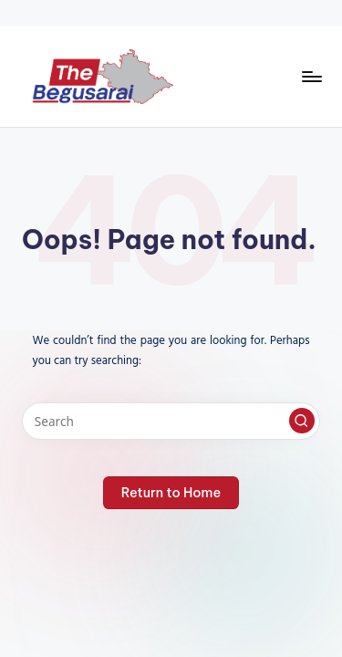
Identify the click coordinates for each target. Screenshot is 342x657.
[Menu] (311, 76)
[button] (302, 420)
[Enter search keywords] (171, 421)
